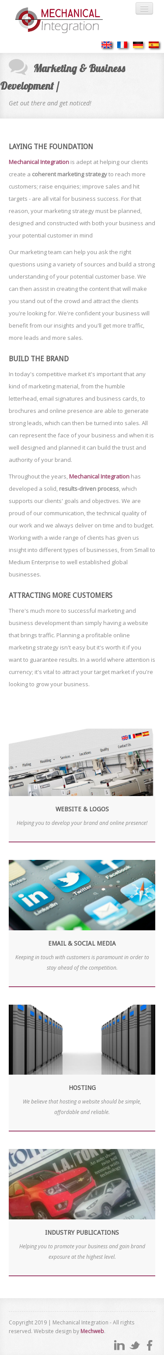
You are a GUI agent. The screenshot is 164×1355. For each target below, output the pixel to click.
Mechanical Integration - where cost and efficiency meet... (68, 20)
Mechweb (92, 1331)
